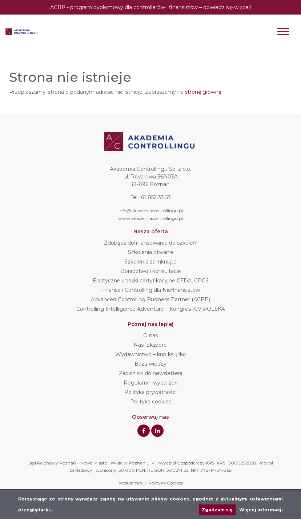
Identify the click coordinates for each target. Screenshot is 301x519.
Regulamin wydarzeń (151, 382)
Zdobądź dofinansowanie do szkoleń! (150, 243)
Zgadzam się (217, 509)
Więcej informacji (261, 509)
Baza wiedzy (150, 364)
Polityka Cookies (165, 483)
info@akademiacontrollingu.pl (151, 210)
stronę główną (203, 92)
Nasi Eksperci (151, 345)
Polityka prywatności (150, 392)
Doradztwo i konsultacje (150, 271)
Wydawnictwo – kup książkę (150, 354)
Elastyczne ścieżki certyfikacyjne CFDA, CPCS (151, 280)
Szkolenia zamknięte (150, 261)
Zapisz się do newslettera (150, 373)
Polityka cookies (150, 401)
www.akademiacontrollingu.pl (150, 218)
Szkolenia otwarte (150, 252)
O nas (150, 335)
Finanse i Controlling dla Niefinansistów (150, 290)
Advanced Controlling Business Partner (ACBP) (150, 299)
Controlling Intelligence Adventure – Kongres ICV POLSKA (150, 309)
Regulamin (130, 483)
